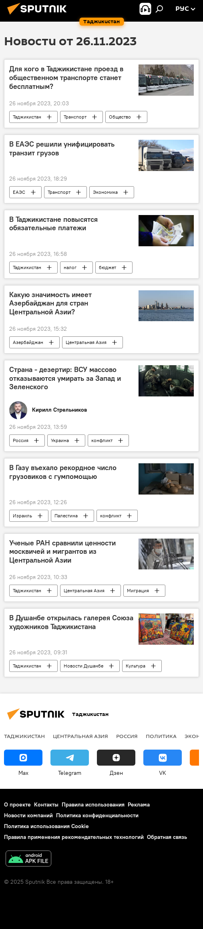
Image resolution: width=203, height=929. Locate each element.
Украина (60, 440)
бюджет (107, 267)
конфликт (102, 440)
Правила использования (93, 804)
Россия (20, 440)
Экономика (105, 192)
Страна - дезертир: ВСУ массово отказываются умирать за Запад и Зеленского (65, 378)
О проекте (17, 804)
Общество (120, 117)
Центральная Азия (86, 342)
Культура (135, 666)
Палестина (66, 516)
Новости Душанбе (83, 666)
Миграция (138, 590)
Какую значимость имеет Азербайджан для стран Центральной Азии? (50, 303)
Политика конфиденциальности (97, 815)
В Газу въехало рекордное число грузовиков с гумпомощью (63, 472)
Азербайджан (28, 342)
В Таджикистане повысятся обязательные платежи (53, 224)
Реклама (139, 804)
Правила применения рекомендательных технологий (74, 837)
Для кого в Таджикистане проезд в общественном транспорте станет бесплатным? (66, 77)
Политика (161, 736)
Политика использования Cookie (46, 826)
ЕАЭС (19, 192)
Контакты (46, 804)
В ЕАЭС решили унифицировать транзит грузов (62, 148)
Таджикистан (27, 117)
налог (70, 267)
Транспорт (75, 117)
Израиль (22, 516)
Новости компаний (28, 815)
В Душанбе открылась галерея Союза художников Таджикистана (71, 622)
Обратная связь (167, 837)
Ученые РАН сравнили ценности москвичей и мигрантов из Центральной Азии (62, 552)
